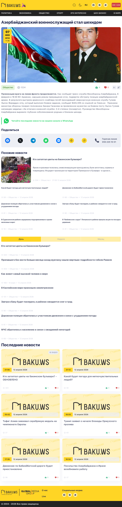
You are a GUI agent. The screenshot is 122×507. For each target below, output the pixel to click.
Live (116, 5)
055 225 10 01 (109, 142)
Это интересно (78, 13)
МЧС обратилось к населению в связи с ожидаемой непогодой (35, 329)
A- (114, 87)
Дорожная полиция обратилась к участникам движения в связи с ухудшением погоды (29, 205)
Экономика (25, 13)
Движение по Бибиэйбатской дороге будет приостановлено (87, 188)
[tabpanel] (61, 292)
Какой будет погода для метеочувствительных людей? (24, 188)
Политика (6, 13)
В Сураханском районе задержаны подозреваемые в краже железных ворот (26, 221)
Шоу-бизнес (100, 13)
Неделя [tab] (61, 239)
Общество (44, 13)
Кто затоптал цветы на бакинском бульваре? (57, 159)
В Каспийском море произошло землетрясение (27, 287)
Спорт (60, 13)
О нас (45, 490)
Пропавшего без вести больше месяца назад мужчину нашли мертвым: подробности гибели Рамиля (56, 260)
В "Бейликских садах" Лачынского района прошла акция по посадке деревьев (91, 221)
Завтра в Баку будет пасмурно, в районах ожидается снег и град (89, 204)
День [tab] (21, 239)
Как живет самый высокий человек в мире (24, 273)
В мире (117, 13)
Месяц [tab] (101, 239)
